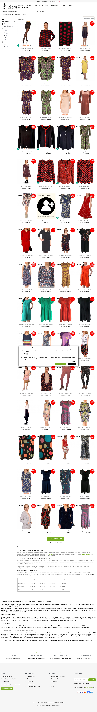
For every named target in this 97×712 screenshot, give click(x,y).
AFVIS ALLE (72, 363)
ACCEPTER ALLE (61, 363)
